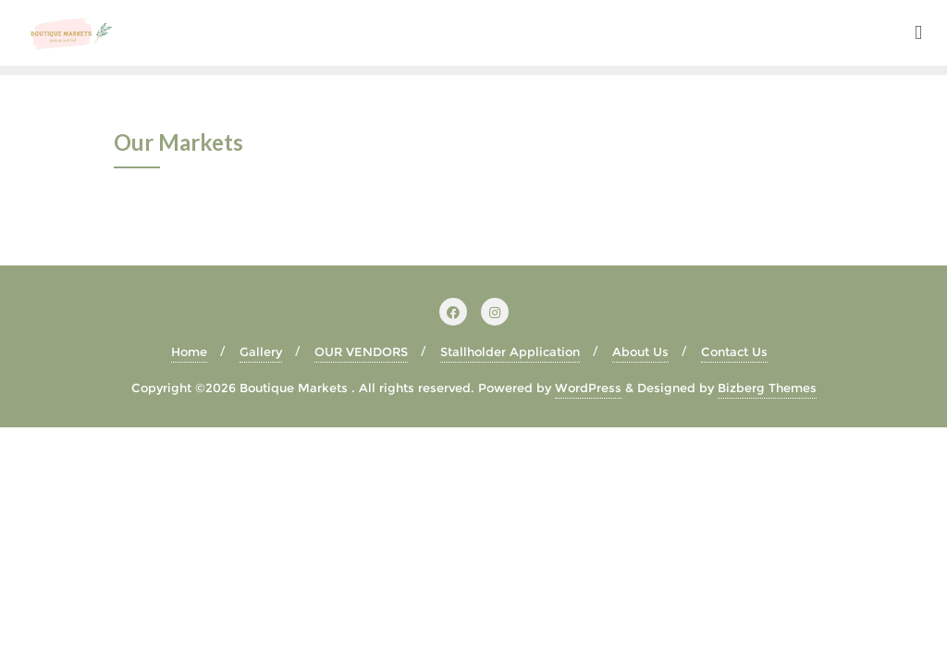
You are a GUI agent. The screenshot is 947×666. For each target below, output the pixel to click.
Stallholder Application (510, 351)
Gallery (261, 351)
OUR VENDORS (361, 351)
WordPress (588, 387)
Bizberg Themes (767, 387)
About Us (640, 351)
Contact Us (734, 351)
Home (189, 351)
